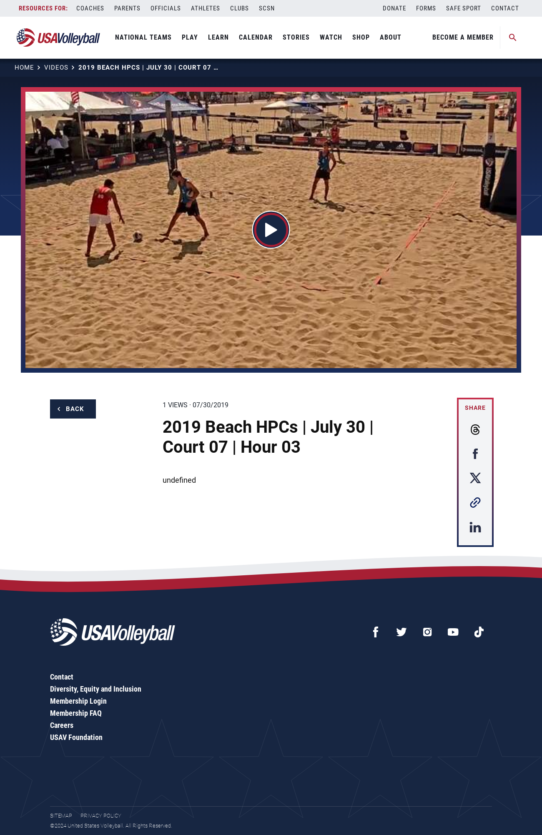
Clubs (239, 8)
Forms (426, 8)
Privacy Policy (100, 815)
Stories (296, 37)
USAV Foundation (76, 737)
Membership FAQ (76, 713)
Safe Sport (463, 8)
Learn (218, 37)
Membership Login (78, 701)
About (390, 37)
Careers (61, 725)
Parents (127, 8)
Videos (56, 67)
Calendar (256, 37)
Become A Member (463, 37)
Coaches (90, 8)
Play (190, 37)
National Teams (143, 37)
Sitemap (61, 815)
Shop (361, 37)
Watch (331, 37)
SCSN (267, 8)
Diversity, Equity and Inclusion (95, 689)
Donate (394, 8)
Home (24, 67)
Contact (505, 8)
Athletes (205, 8)
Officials (166, 8)
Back (75, 409)
